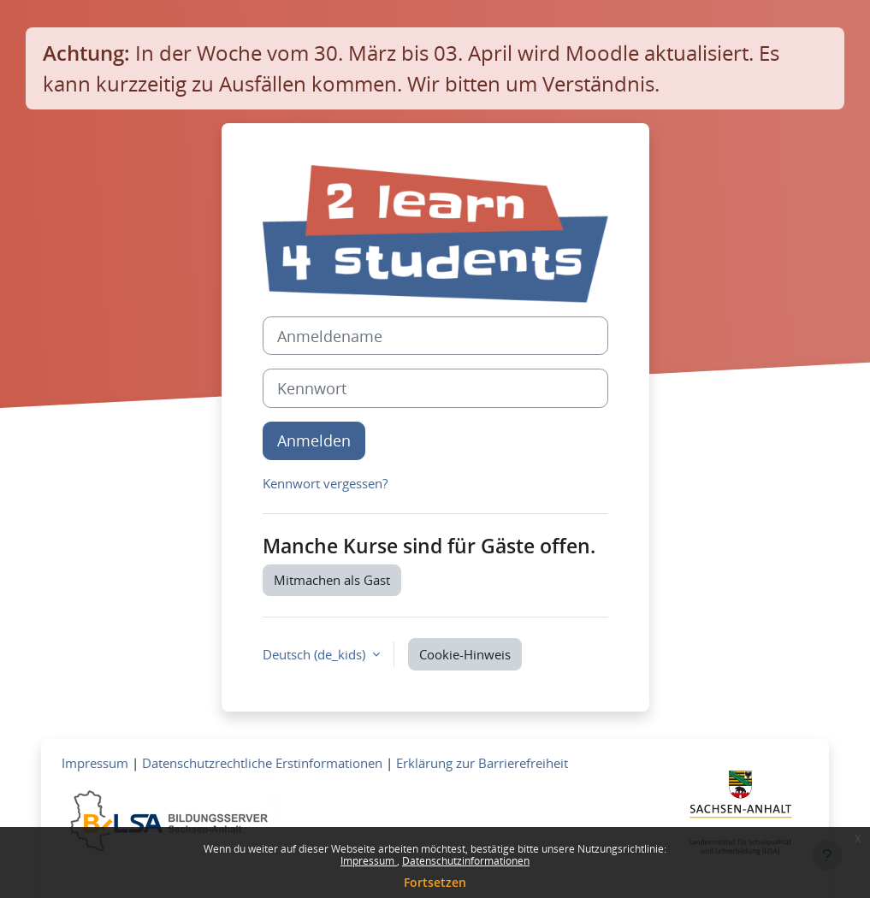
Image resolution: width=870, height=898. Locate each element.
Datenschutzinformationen (466, 861)
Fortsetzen (435, 882)
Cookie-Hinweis (465, 654)
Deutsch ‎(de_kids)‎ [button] (316, 654)
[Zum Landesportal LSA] (740, 817)
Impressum (368, 861)
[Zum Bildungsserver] (169, 819)
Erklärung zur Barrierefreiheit (482, 762)
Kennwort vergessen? (325, 483)
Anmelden (314, 440)
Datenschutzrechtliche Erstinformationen (262, 762)
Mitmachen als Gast (332, 579)
